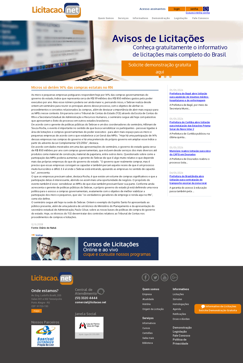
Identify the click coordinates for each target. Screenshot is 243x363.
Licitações (178, 294)
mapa (36, 310)
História (146, 304)
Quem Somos (106, 18)
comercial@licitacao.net (90, 302)
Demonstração (161, 18)
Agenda (177, 309)
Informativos (140, 18)
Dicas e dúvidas (181, 319)
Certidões (147, 333)
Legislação (180, 18)
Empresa (147, 294)
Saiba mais (148, 338)
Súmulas (177, 299)
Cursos (146, 328)
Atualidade (148, 299)
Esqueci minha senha (198, 12)
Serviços (123, 18)
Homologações (181, 304)
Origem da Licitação (153, 309)
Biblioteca (147, 343)
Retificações (179, 314)
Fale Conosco (200, 18)
